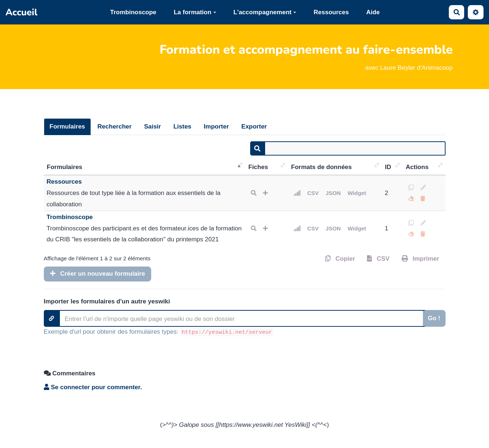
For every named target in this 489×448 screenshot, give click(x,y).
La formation (195, 12)
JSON (333, 193)
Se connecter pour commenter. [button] (93, 387)
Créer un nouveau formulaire (97, 273)
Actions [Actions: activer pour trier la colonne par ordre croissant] (417, 167)
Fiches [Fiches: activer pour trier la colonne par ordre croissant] (258, 167)
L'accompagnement (264, 12)
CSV (312, 193)
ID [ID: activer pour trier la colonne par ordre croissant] (388, 167)
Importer (216, 126)
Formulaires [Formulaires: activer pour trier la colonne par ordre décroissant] (64, 167)
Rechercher (115, 126)
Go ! (434, 318)
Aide (373, 12)
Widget (357, 193)
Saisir (152, 126)
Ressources (331, 12)
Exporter (254, 126)
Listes (182, 126)
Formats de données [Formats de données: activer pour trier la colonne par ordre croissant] (321, 167)
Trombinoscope (133, 12)
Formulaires (67, 126)
